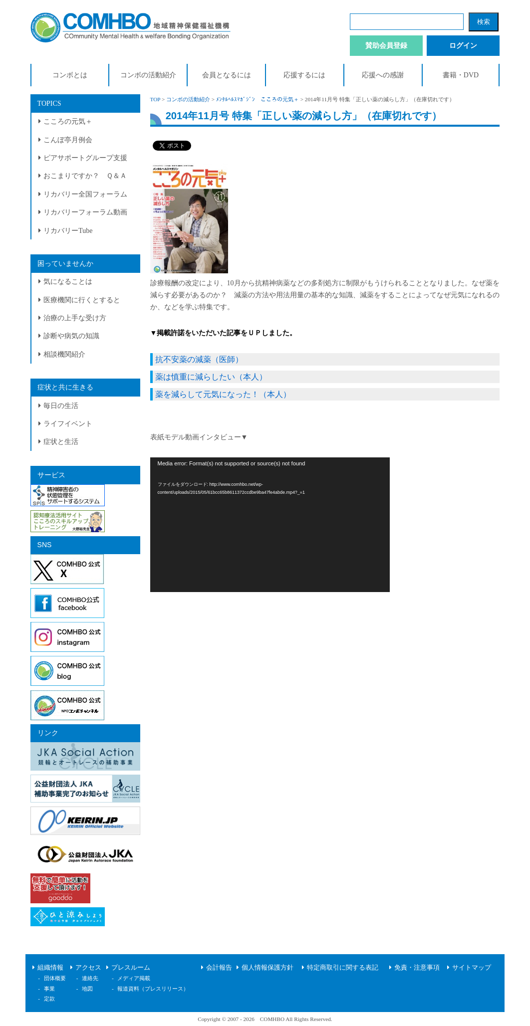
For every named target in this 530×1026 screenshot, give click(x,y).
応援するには (304, 75)
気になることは (67, 281)
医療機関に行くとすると (81, 300)
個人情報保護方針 (267, 967)
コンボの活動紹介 (148, 75)
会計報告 (219, 967)
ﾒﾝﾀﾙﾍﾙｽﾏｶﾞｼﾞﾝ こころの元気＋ (257, 99)
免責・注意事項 (417, 967)
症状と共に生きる (65, 387)
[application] (270, 524)
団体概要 (55, 978)
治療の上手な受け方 (74, 318)
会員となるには (226, 75)
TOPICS (49, 103)
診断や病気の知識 (71, 336)
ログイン (463, 45)
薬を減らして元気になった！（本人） (223, 394)
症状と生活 (60, 441)
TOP (155, 99)
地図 (87, 989)
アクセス (88, 967)
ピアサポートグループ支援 (85, 158)
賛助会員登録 (386, 45)
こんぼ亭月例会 (67, 140)
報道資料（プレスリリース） (153, 989)
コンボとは (69, 75)
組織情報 (50, 967)
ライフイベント (67, 423)
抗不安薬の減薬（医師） (199, 359)
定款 (49, 999)
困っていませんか (65, 263)
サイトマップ (471, 967)
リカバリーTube (67, 230)
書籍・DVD (461, 75)
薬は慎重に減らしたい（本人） (211, 377)
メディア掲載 (133, 978)
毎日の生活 (60, 406)
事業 (49, 989)
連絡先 (90, 978)
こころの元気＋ (67, 121)
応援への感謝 (383, 75)
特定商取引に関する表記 (342, 967)
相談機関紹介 (64, 354)
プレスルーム (130, 967)
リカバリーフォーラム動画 (85, 212)
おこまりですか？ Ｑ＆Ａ (85, 176)
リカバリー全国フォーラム (85, 194)
